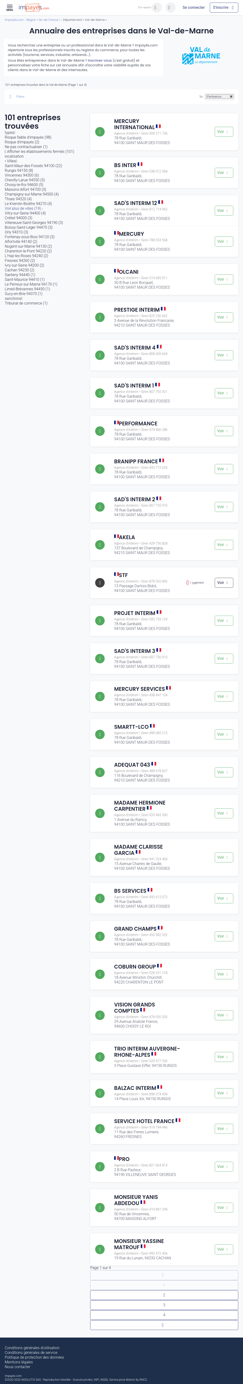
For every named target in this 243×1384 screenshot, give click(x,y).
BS (128, 165)
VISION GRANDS (134, 1008)
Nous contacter (17, 1367)
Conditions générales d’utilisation (32, 1348)
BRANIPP (139, 461)
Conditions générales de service (31, 1352)
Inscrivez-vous (100, 60)
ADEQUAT (135, 765)
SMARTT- (134, 727)
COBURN (138, 966)
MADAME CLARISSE (138, 850)
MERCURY (137, 124)
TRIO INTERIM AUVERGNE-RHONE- (147, 1052)
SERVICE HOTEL (147, 1121)
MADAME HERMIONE (139, 806)
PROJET (137, 613)
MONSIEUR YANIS (136, 1200)
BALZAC (138, 1088)
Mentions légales (19, 1362)
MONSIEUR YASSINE (139, 1244)
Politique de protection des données (34, 1357)
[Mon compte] (193, 7)
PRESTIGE (140, 310)
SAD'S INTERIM (138, 203)
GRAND (138, 929)
